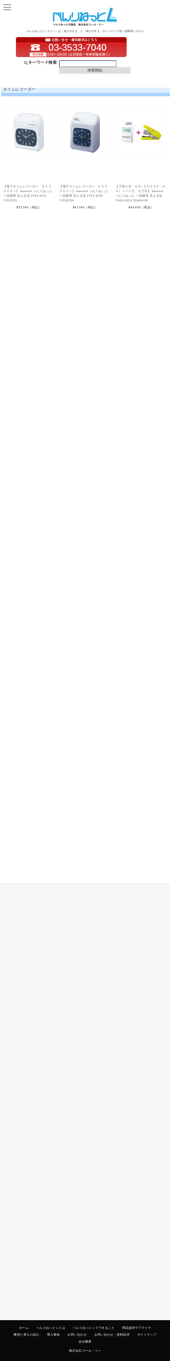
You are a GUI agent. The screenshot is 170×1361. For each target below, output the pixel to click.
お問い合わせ (77, 1335)
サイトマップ (146, 1335)
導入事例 (53, 1335)
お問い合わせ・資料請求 (112, 1335)
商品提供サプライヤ (136, 1328)
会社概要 (85, 1341)
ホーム (24, 1328)
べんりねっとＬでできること (94, 1328)
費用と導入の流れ (26, 1335)
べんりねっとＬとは (50, 1328)
